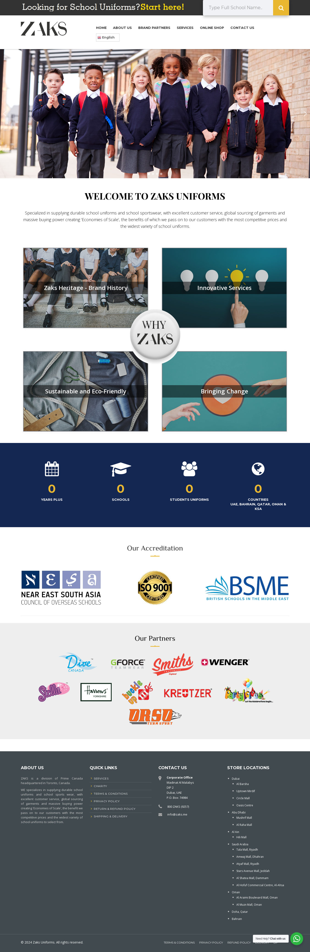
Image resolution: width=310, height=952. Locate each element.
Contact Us (242, 28)
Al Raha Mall (244, 825)
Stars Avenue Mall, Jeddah (253, 871)
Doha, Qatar (240, 912)
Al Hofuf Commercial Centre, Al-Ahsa (260, 885)
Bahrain (237, 919)
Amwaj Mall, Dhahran (250, 857)
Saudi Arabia (240, 844)
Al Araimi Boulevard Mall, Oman (257, 897)
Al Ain (235, 832)
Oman (236, 892)
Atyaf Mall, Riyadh (247, 864)
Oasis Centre (244, 805)
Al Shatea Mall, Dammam (252, 878)
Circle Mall (243, 798)
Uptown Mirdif (245, 791)
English (106, 37)
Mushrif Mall (244, 818)
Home (101, 28)
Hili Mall (241, 837)
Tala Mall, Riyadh (247, 850)
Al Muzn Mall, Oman (249, 905)
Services (185, 28)
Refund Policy (239, 942)
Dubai (236, 779)
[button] (4, 113)
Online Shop (212, 28)
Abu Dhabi (239, 812)
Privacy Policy (211, 942)
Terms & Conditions (179, 942)
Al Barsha (242, 784)
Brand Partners (154, 28)
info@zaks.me (177, 814)
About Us (122, 28)
